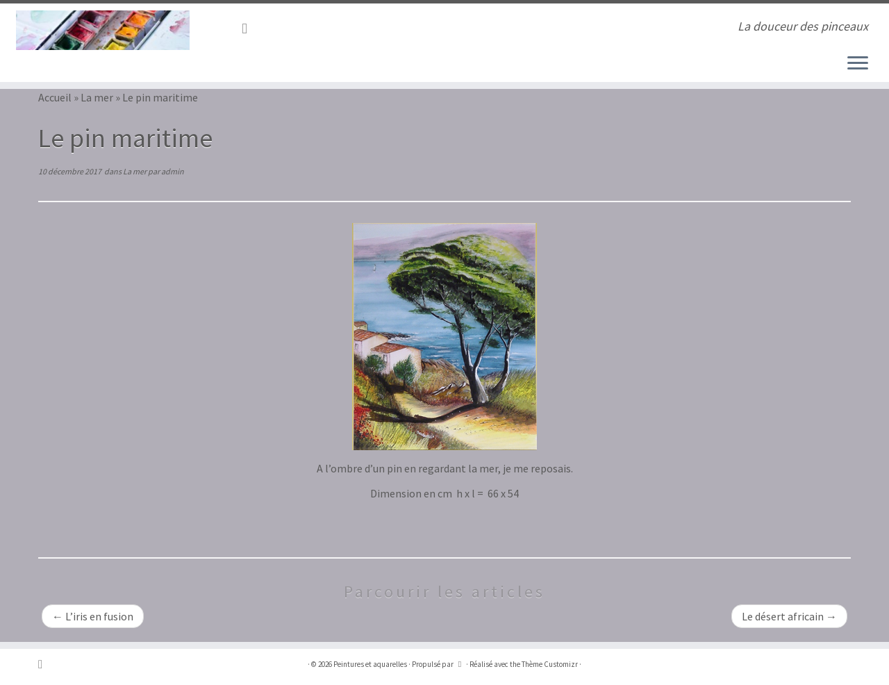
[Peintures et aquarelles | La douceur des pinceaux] (102, 30)
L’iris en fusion (92, 616)
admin (172, 171)
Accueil (55, 97)
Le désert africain (789, 616)
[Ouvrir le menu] (857, 63)
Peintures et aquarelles (370, 664)
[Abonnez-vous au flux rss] (249, 28)
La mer (97, 97)
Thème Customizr (550, 664)
